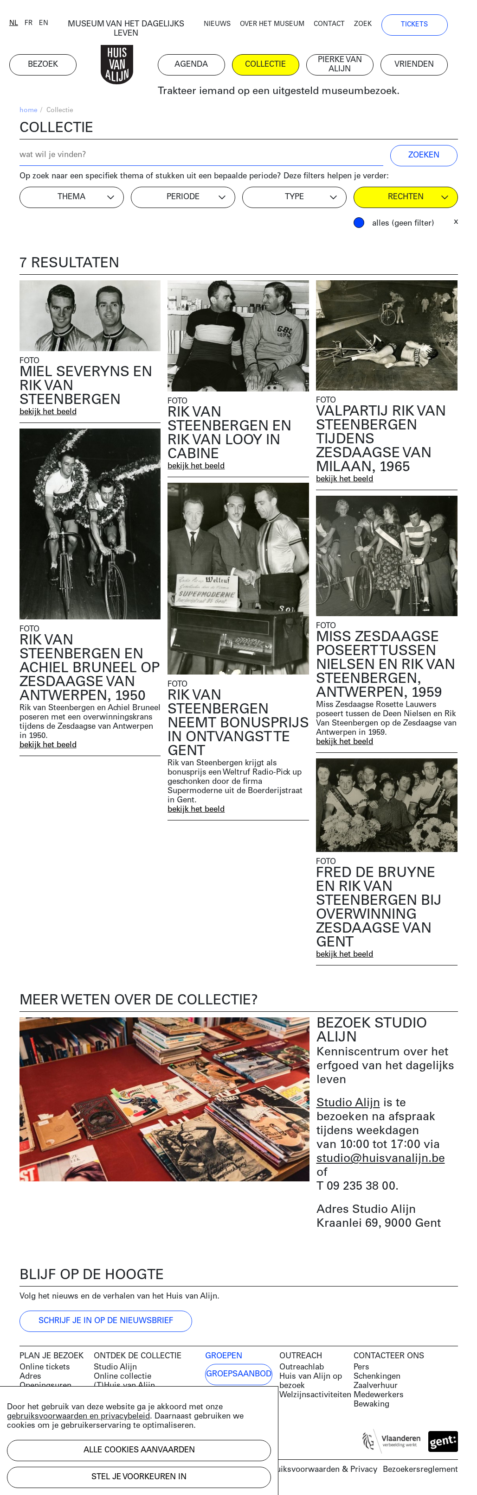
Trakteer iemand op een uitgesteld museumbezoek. (288, 92)
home (28, 111)
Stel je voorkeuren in (139, 1477)
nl (23, 24)
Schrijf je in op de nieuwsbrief (106, 1322)
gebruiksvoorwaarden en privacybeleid (78, 1416)
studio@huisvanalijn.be (380, 1160)
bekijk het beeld (48, 413)
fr (39, 24)
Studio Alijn (348, 1104)
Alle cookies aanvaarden (139, 1450)
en (53, 24)
